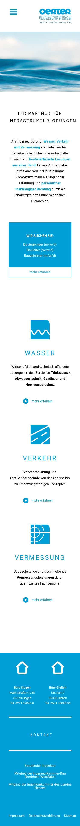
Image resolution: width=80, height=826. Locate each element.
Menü (14, 12)
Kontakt (41, 735)
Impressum (17, 816)
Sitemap (70, 816)
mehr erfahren (40, 272)
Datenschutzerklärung (44, 816)
